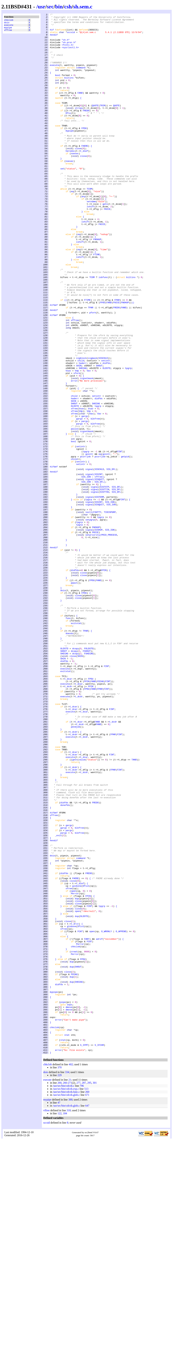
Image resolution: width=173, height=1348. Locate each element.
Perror (75, 1069)
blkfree (95, 499)
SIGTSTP (104, 581)
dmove (69, 1206)
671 (87, 1303)
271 (70, 1290)
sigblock (81, 427)
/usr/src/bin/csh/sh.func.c (66, 1299)
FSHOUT (87, 778)
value (82, 909)
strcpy (79, 127)
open (73, 1066)
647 (87, 1313)
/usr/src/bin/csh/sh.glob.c (66, 1303)
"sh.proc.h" (69, 48)
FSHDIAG (88, 781)
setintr (105, 430)
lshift (91, 245)
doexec (69, 757)
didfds (106, 433)
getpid (125, 545)
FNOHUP (97, 284)
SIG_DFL (111, 560)
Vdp (77, 442)
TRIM (102, 124)
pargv (84, 502)
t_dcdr (68, 821)
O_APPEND (121, 1115)
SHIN (78, 436)
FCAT (80, 1115)
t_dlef (84, 178)
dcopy (75, 775)
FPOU (84, 151)
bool (57, 87)
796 (82, 1293)
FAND (80, 108)
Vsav (68, 442)
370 (59, 1275)
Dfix (68, 133)
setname (91, 239)
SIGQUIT (99, 572)
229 (59, 1283)
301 (95, 1290)
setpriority (92, 639)
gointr (89, 542)
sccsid (71, 36)
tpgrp (128, 439)
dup (77, 1075)
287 (84, 1290)
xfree (74, 487)
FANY (86, 1124)
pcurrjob (85, 545)
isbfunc (103, 330)
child (81, 430)
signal (89, 560)
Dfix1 (86, 1060)
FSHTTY (97, 612)
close (78, 175)
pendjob (75, 869)
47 (58, 1310)
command (80, 78)
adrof (99, 1124)
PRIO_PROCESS (109, 639)
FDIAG (100, 815)
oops (69, 1203)
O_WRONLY (106, 1115)
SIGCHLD (103, 427)
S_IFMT (84, 1251)
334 (67, 1280)
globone (76, 1060)
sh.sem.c (82, 7)
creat (74, 1139)
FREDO (86, 130)
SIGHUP (99, 633)
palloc (75, 512)
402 (71, 1272)
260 (59, 1290)
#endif (54, 39)
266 (65, 1290)
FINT (119, 539)
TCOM (89, 224)
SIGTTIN (104, 584)
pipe (63, 1200)
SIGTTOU (104, 587)
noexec (75, 181)
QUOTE (95, 124)
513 (86, 1296)
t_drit (75, 1106)
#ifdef (54, 363)
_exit (58, 999)
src (50, 7)
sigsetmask (86, 451)
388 (70, 1307)
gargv (84, 496)
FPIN (103, 681)
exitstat (76, 745)
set (62, 199)
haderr (83, 433)
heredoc (70, 178)
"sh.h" (66, 45)
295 (89, 1290)
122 (59, 1321)
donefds (65, 963)
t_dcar (68, 812)
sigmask (92, 427)
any (83, 233)
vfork (76, 445)
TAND (134, 909)
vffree (8, 32)
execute (8, 26)
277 (78, 1290)
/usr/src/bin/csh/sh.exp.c (66, 1296)
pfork (92, 372)
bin (59, 7)
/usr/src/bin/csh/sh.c (63, 1293)
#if (52, 33)
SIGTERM (99, 593)
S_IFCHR (99, 1251)
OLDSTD (106, 439)
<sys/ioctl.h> (70, 54)
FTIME (96, 302)
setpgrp (90, 621)
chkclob (8, 20)
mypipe (8, 29)
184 (65, 1321)
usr (41, 7)
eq (72, 227)
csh (68, 7)
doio (6, 23)
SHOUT (99, 436)
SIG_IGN (86, 569)
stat (67, 1239)
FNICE (107, 248)
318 (69, 1318)
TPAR (90, 366)
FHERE (84, 172)
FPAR (117, 357)
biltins (69, 90)
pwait (74, 696)
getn (105, 242)
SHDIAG (83, 439)
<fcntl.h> (67, 51)
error (74, 454)
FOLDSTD (88, 775)
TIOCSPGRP (110, 612)
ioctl (88, 612)
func (68, 739)
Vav (89, 442)
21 (69, 1287)
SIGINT (99, 566)
